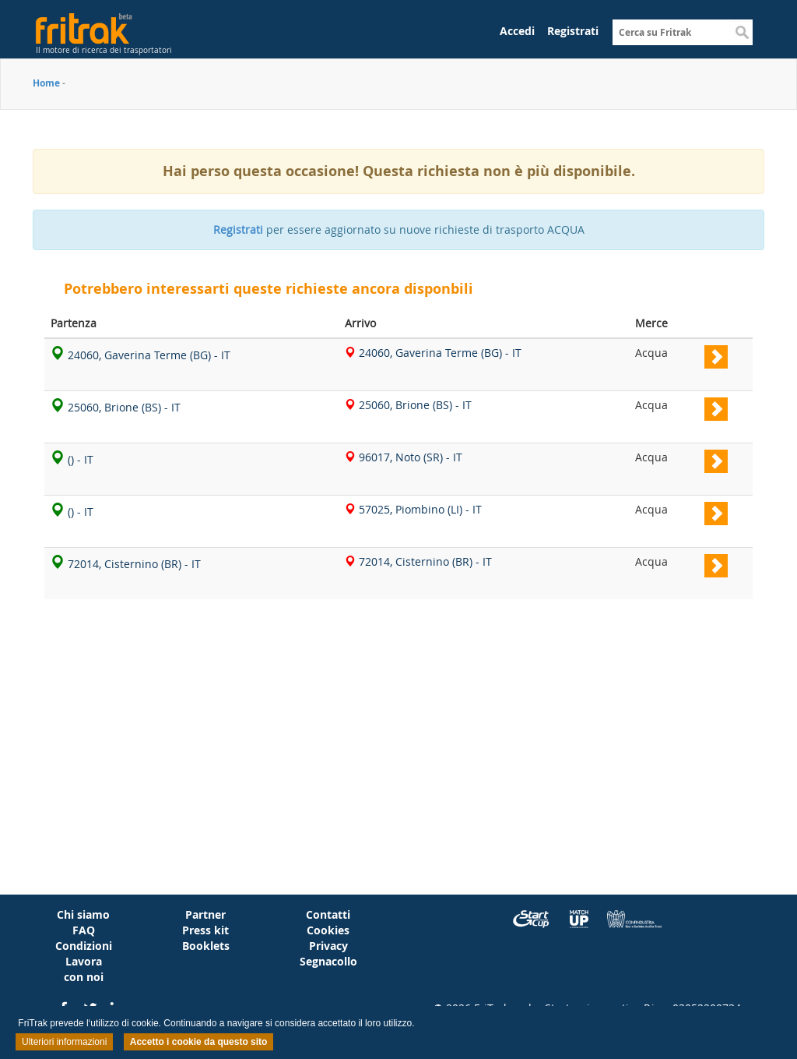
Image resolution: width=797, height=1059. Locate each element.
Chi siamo (83, 914)
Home (46, 83)
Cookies (328, 930)
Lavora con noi (84, 969)
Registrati (573, 30)
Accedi (517, 30)
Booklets (206, 945)
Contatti (328, 914)
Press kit (205, 930)
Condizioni (83, 945)
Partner (205, 914)
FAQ (83, 930)
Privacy (328, 945)
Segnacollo (328, 961)
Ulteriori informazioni (64, 1041)
